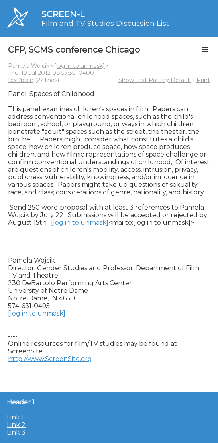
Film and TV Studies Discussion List (105, 23)
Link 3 (16, 432)
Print (203, 80)
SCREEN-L (62, 14)
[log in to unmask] (79, 65)
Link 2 (16, 425)
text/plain (20, 80)
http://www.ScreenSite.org (50, 359)
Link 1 (15, 417)
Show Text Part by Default (154, 80)
